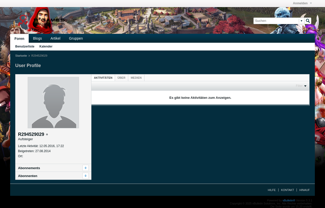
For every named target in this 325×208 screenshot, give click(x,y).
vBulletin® (289, 200)
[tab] (103, 77)
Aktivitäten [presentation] (103, 77)
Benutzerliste (24, 46)
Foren (19, 39)
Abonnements (29, 168)
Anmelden (302, 3)
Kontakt (287, 189)
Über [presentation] (121, 77)
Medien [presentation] (136, 77)
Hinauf (304, 189)
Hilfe (272, 189)
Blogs (37, 38)
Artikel (55, 38)
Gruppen (76, 38)
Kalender (45, 46)
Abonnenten (27, 176)
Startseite (21, 55)
